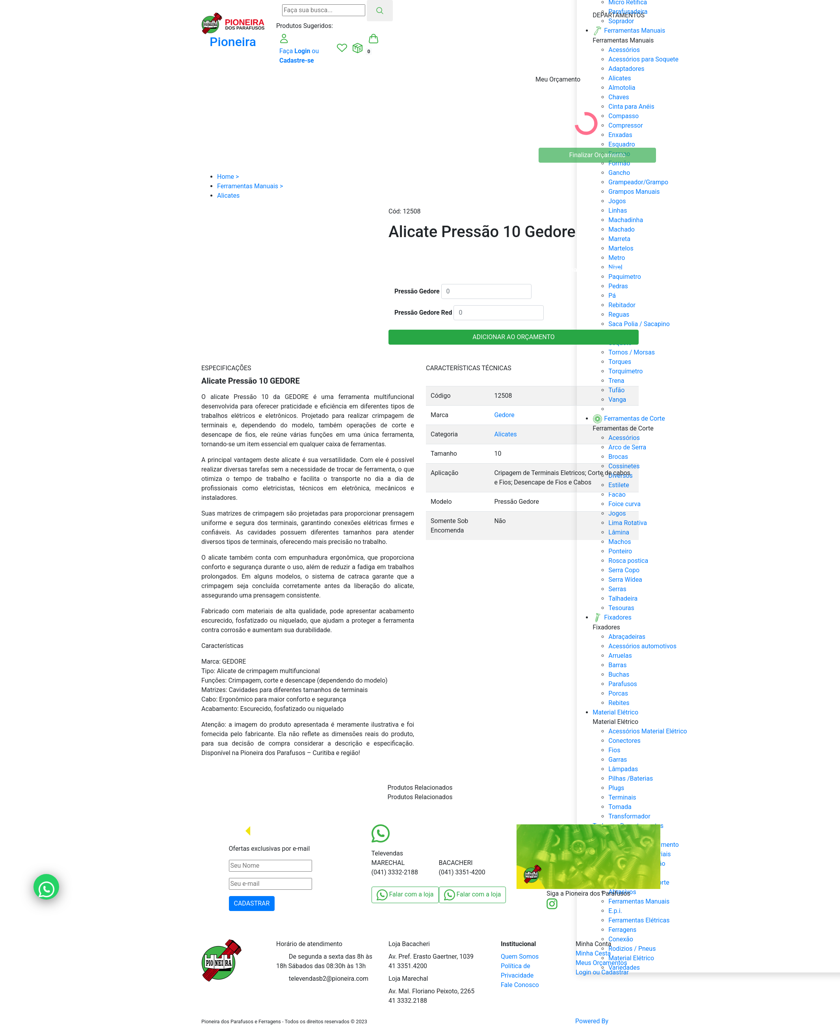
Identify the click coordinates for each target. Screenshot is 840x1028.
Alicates (505, 434)
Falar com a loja (405, 894)
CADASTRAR (252, 903)
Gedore (504, 415)
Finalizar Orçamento (597, 155)
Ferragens (622, 929)
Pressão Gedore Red (423, 312)
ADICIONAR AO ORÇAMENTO (513, 337)
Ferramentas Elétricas (638, 920)
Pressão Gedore (417, 291)
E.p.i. (615, 911)
